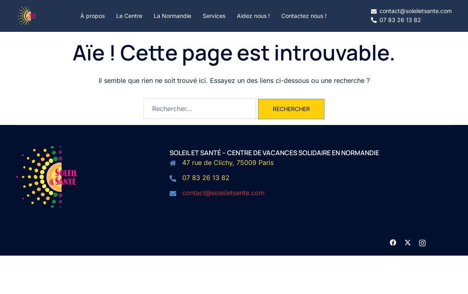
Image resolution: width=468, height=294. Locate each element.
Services (214, 15)
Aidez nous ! (253, 15)
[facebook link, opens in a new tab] (393, 242)
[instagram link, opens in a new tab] (422, 242)
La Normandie (172, 15)
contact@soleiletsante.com (223, 193)
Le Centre (129, 15)
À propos (92, 15)
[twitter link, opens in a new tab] (407, 242)
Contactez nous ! (304, 15)
